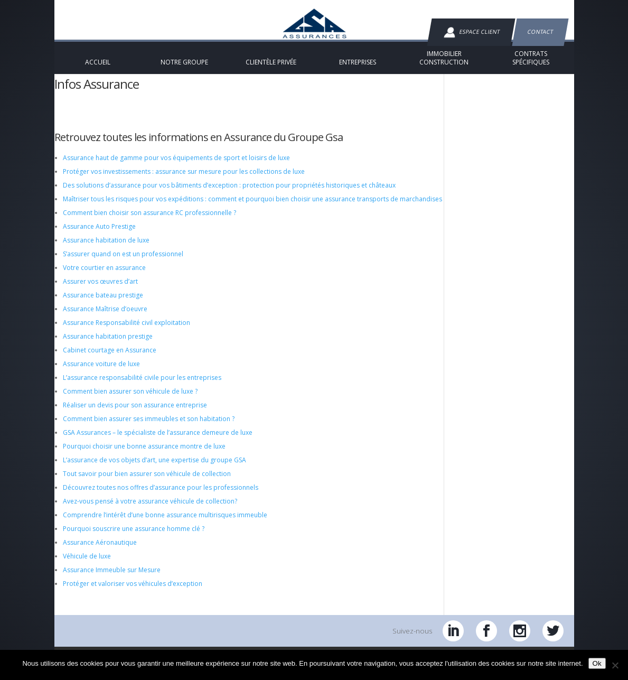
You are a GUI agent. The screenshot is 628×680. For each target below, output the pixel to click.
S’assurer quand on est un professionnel (123, 262)
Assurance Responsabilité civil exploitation (126, 331)
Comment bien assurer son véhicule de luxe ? (130, 399)
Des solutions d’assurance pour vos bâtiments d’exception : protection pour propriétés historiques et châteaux (229, 193)
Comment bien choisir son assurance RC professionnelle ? (149, 221)
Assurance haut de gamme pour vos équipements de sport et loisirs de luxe (176, 166)
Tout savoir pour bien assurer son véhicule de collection (147, 482)
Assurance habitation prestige (108, 344)
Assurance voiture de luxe (101, 372)
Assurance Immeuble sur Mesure (112, 578)
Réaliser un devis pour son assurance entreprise (135, 413)
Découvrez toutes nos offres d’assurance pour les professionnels (160, 495)
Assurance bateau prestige (103, 303)
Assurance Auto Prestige (99, 234)
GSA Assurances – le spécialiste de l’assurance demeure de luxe (157, 440)
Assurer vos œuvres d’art (100, 289)
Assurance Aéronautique (100, 550)
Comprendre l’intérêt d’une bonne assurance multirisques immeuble (165, 523)
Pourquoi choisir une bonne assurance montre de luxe (144, 454)
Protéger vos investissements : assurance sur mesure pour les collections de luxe (184, 179)
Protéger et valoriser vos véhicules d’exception (132, 592)
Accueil (72, 128)
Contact (540, 31)
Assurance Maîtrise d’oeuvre (105, 317)
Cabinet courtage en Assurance (109, 358)
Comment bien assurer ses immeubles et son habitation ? (149, 427)
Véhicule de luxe (87, 564)
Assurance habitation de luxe (106, 248)
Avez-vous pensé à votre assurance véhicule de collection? (150, 509)
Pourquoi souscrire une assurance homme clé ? (133, 537)
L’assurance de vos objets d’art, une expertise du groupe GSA (154, 468)
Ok (597, 663)
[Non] (615, 665)
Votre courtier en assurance (104, 276)
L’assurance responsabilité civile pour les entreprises (142, 385)
